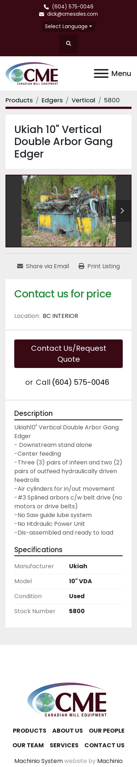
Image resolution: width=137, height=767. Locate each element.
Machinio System (38, 761)
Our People (107, 730)
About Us (67, 730)
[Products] (19, 100)
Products (29, 730)
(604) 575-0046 (73, 6)
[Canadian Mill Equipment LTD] (68, 699)
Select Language (66, 26)
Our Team (28, 745)
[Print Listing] (99, 266)
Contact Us (104, 745)
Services (64, 745)
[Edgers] (52, 100)
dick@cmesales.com (72, 14)
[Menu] (101, 73)
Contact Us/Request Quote (68, 353)
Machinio (110, 761)
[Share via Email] (43, 266)
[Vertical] (83, 100)
